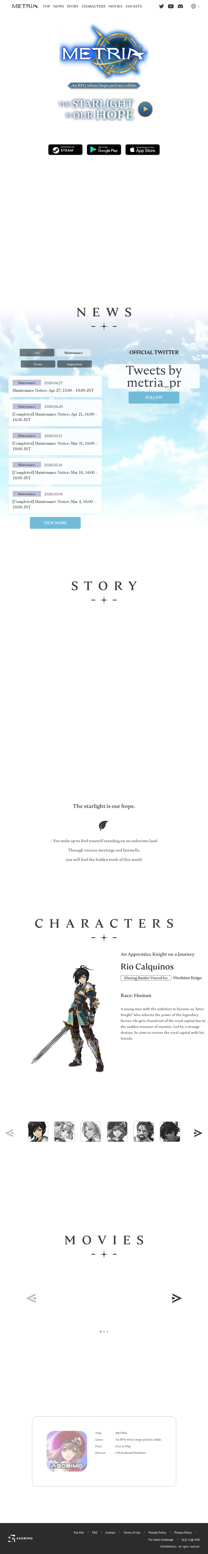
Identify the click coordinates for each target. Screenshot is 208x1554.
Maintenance (73, 352)
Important (74, 364)
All (37, 352)
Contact (110, 1532)
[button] (198, 1133)
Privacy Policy (183, 1532)
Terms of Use (132, 1532)
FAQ (94, 1532)
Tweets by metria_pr (154, 376)
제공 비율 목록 (190, 1539)
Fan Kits (79, 1532)
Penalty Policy (157, 1532)
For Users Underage (160, 1539)
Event (38, 364)
